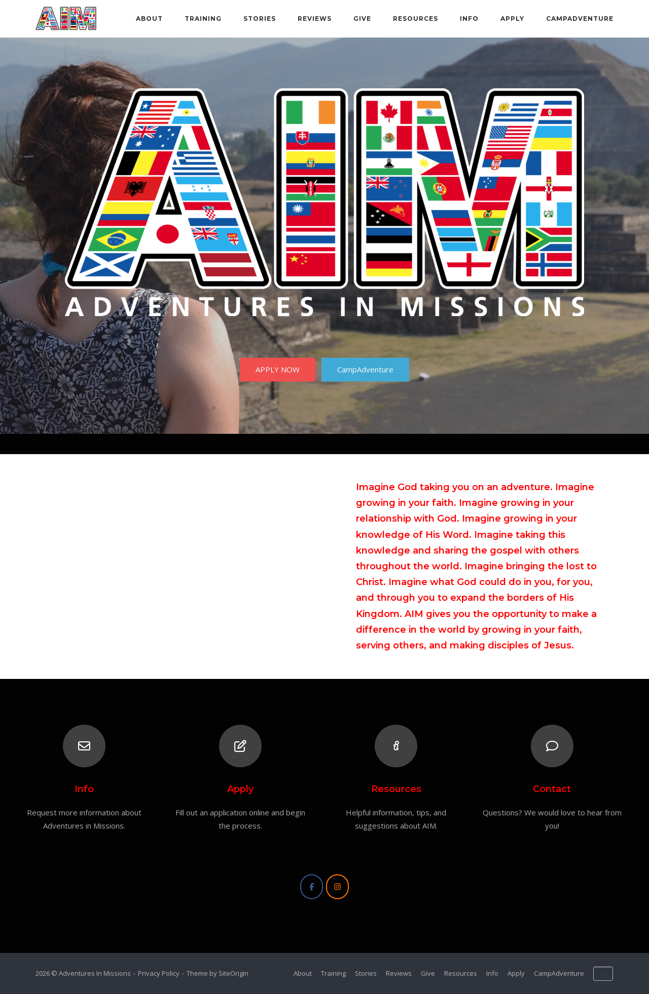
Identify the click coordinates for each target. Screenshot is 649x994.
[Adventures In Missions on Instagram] (337, 886)
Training (203, 18)
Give (362, 18)
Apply (512, 18)
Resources (415, 18)
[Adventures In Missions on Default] (603, 974)
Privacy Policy (158, 973)
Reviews (315, 18)
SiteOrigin (233, 973)
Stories (259, 18)
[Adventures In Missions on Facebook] (311, 886)
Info (469, 18)
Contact (552, 789)
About (149, 18)
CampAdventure (580, 18)
